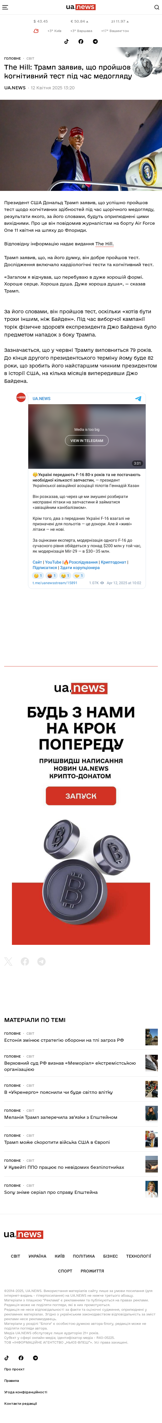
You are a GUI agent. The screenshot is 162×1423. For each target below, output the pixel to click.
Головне (12, 58)
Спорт (65, 1271)
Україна (37, 1256)
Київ (60, 1256)
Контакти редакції (20, 1403)
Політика (84, 1256)
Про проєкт (14, 1369)
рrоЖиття (92, 1271)
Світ (30, 58)
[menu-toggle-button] (5, 7)
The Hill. (104, 243)
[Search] (157, 7)
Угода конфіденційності (25, 1392)
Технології (138, 1256)
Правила (11, 1380)
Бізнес (110, 1256)
